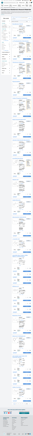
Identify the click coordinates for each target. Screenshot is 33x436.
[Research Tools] (3, 420)
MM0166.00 (20, 241)
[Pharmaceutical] (3, 421)
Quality (5, 0)
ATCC (12, 424)
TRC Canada (13, 428)
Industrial (5, 425)
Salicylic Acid (15, 179)
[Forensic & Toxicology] (3, 424)
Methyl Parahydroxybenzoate (19, 119)
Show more (6, 40)
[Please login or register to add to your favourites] (25, 35)
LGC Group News (14, 420)
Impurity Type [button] (6, 68)
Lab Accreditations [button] (6, 54)
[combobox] (10, 2)
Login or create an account (16, 17)
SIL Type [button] (6, 70)
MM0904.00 (20, 64)
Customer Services (23, 419)
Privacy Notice (19, 434)
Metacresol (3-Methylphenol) (18, 336)
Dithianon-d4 (15, 286)
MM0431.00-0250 (21, 121)
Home (2, 7)
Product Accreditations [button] (6, 52)
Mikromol (22, 84)
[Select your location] (31, 0)
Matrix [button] (6, 72)
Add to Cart (27, 37)
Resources (7, 0)
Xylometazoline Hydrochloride (19, 217)
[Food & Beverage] (3, 422)
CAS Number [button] (6, 58)
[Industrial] (3, 425)
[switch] (4, 30)
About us (2, 0)
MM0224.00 (20, 26)
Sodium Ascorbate (16, 387)
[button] (30, 35)
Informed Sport (14, 427)
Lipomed (13, 429)
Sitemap (22, 424)
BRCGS (13, 425)
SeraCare (13, 423)
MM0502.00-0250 (21, 160)
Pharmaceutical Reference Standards (9, 7)
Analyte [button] (6, 56)
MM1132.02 (20, 338)
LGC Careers (13, 421)
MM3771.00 (20, 317)
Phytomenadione (16, 81)
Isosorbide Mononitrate (17, 158)
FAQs (21, 421)
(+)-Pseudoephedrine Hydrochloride (20, 41)
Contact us (14, 0)
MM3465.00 (20, 389)
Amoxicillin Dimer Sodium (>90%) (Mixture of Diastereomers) (20, 256)
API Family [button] (6, 23)
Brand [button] (6, 42)
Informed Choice (14, 426)
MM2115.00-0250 (21, 43)
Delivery (22, 423)
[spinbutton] (29, 35)
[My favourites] (29, 2)
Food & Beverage (6, 422)
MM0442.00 (20, 100)
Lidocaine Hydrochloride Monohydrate (21, 140)
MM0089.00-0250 (21, 219)
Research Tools (5, 420)
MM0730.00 (20, 202)
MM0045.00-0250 (21, 181)
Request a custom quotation (24, 425)
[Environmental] (3, 423)
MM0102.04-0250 (21, 142)
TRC (21, 259)
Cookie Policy (23, 434)
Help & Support (10, 0)
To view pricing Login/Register (15, 37)
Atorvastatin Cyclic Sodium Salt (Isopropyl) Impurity (19, 356)
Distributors (22, 422)
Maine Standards (14, 422)
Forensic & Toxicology (6, 424)
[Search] (17, 2)
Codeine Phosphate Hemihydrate (19, 98)
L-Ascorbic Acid (16, 239)
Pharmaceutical (6, 421)
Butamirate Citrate (16, 315)
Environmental (5, 423)
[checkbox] (2, 32)
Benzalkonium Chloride (17, 24)
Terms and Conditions (14, 434)
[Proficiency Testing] (3, 426)
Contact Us (22, 420)
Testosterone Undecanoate (18, 62)
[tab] (6, 21)
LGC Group (13, 419)
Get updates (24, 413)
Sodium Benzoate (16, 200)
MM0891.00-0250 (21, 83)
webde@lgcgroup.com (26, 0)
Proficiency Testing (6, 426)
